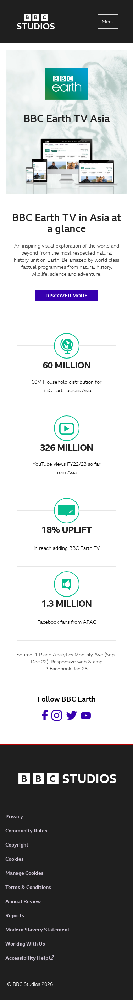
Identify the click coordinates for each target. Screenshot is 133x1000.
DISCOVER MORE (66, 295)
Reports (14, 915)
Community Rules (26, 830)
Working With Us (25, 943)
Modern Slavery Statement (37, 929)
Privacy (14, 816)
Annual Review (23, 901)
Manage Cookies (24, 873)
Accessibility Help (29, 957)
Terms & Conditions (28, 887)
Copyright (16, 844)
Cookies (14, 858)
